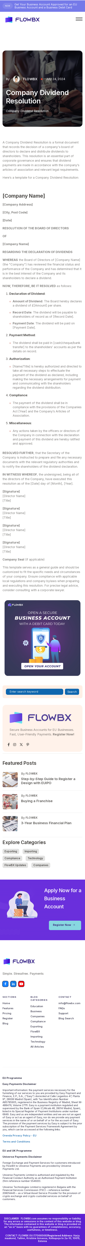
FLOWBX (30, 80)
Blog (5, 1023)
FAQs (62, 1008)
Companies (40, 872)
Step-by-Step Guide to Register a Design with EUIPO (48, 797)
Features (8, 1008)
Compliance (12, 865)
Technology (35, 865)
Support (63, 1013)
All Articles (37, 1046)
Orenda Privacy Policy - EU (19, 1135)
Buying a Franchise (37, 817)
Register (8, 1018)
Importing (31, 858)
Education (37, 1006)
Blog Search (66, 1018)
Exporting (11, 858)
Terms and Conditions (16, 1141)
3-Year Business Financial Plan (46, 839)
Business (36, 1011)
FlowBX (35, 1031)
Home (6, 1003)
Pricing (7, 1013)
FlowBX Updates (15, 872)
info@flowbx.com (70, 1003)
